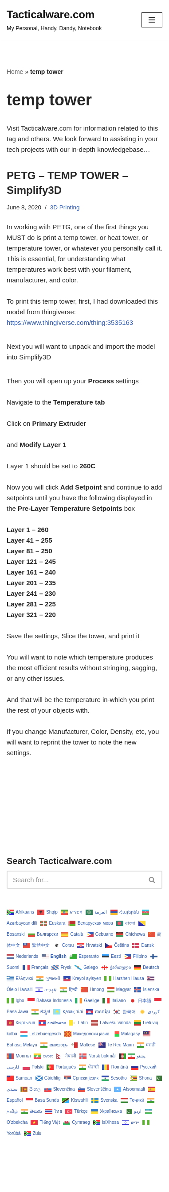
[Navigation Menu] (151, 19)
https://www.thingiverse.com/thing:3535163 (70, 322)
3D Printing (65, 207)
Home (15, 71)
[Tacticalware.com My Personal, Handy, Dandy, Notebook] (54, 20)
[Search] (74, 880)
